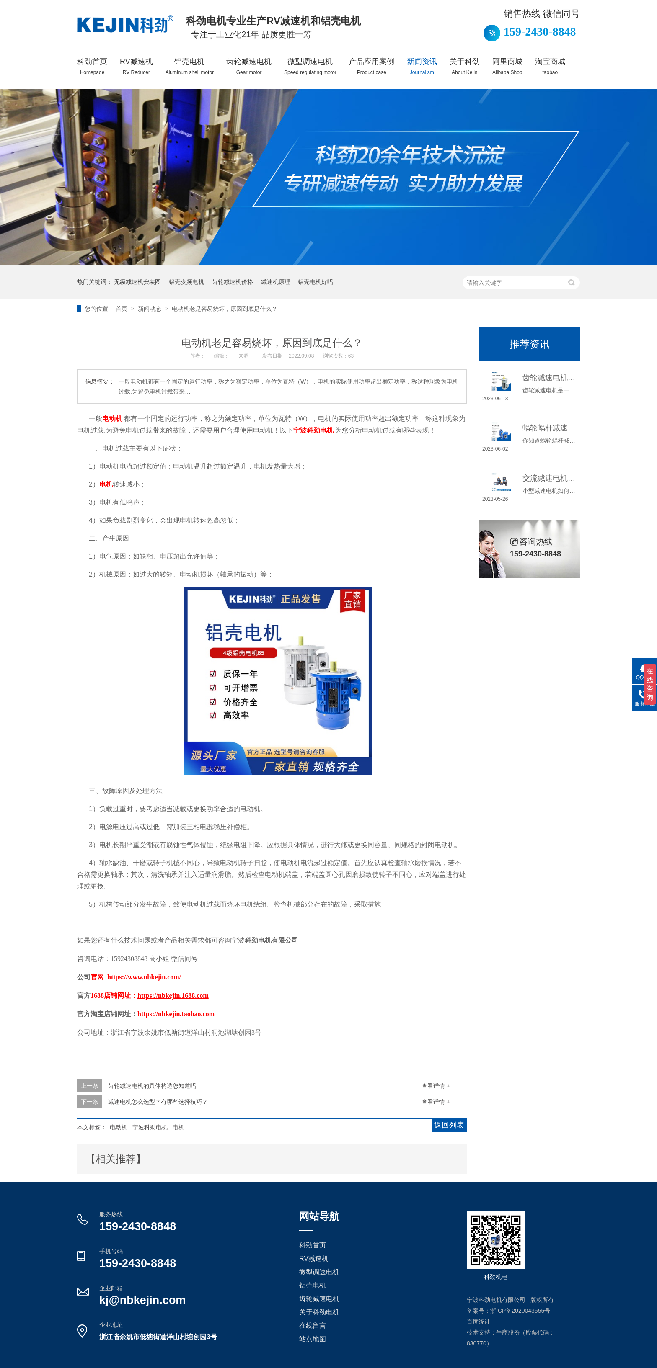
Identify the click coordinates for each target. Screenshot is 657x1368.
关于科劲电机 (319, 1312)
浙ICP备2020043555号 (520, 1310)
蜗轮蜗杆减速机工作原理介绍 (549, 428)
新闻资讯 (422, 66)
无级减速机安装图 (137, 281)
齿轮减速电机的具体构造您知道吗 (152, 1085)
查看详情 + (436, 1085)
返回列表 (449, 1125)
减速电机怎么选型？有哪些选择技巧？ (158, 1101)
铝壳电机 (190, 66)
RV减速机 (136, 66)
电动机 (118, 1127)
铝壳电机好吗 (315, 281)
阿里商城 (507, 66)
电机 (178, 1127)
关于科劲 (465, 66)
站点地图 (312, 1338)
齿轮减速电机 (249, 66)
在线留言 (312, 1325)
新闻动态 (150, 308)
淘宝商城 (550, 66)
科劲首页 (92, 66)
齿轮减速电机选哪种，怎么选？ (549, 378)
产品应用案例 (371, 66)
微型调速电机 (310, 66)
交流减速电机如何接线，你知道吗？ (549, 478)
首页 (122, 308)
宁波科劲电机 (150, 1127)
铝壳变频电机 (186, 281)
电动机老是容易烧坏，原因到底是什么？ (224, 308)
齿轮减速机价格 (232, 281)
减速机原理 (275, 281)
